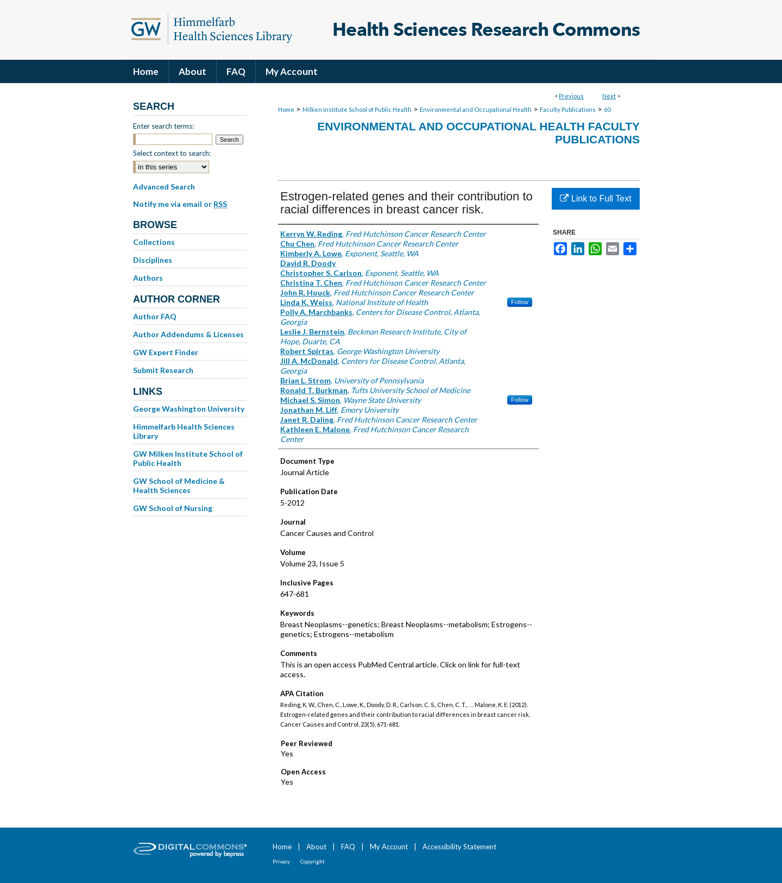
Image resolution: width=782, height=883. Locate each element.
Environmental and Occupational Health (476, 109)
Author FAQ (154, 316)
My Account (389, 846)
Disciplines (152, 259)
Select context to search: (172, 153)
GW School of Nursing (172, 508)
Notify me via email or (180, 204)
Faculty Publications (568, 109)
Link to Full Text (595, 198)
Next (609, 95)
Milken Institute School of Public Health (357, 109)
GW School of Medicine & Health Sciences (179, 485)
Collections (154, 242)
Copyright (312, 861)
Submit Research (163, 370)
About (316, 846)
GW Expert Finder (165, 352)
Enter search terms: (163, 126)
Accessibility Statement (459, 846)
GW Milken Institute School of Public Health (188, 458)
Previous (571, 95)
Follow (519, 302)
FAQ (348, 846)
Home (286, 109)
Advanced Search (164, 186)
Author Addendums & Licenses (188, 334)
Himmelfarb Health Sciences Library (184, 431)
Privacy (281, 861)
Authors (148, 277)
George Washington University (188, 408)
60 (607, 109)
